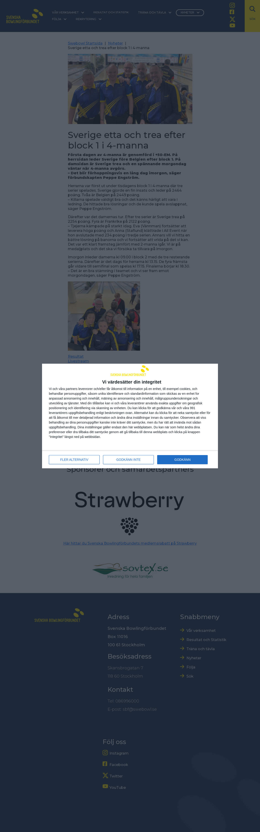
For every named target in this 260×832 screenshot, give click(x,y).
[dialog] (130, 416)
